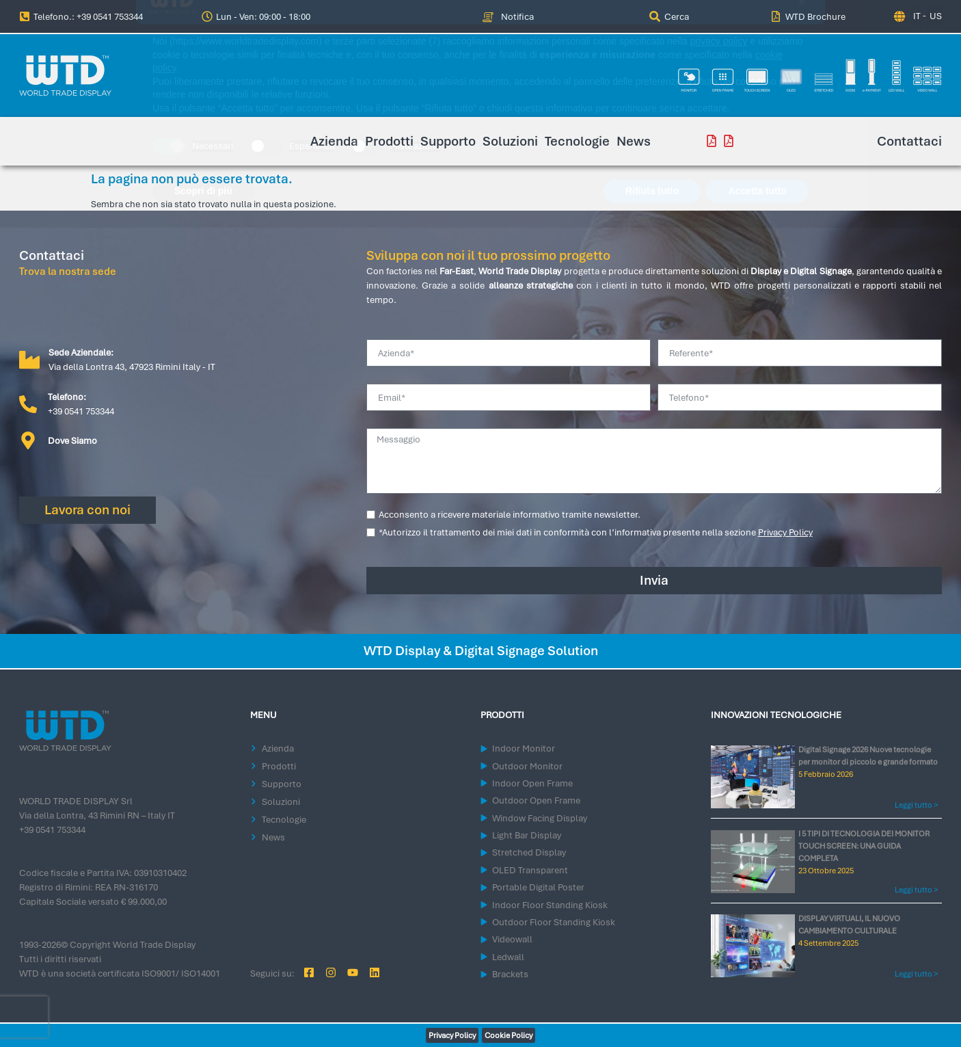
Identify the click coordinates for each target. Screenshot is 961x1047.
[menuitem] (669, 16)
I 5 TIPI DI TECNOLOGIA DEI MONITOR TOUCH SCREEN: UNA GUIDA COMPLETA (864, 846)
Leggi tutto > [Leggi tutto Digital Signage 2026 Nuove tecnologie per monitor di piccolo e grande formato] (916, 805)
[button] (258, 16)
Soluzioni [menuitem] (510, 141)
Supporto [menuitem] (448, 141)
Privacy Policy (785, 532)
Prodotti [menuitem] (389, 141)
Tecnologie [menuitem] (577, 141)
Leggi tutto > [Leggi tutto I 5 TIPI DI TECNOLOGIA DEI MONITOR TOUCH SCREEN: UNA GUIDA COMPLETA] (916, 889)
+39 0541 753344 (52, 830)
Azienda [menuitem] (334, 141)
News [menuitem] (634, 141)
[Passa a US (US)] (934, 16)
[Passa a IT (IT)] (915, 16)
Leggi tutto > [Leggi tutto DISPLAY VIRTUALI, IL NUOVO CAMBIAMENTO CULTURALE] (916, 974)
